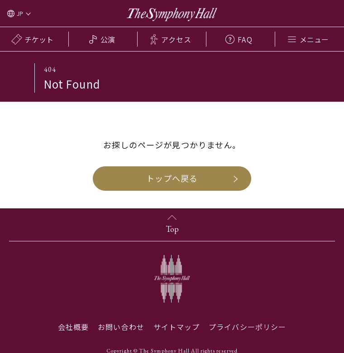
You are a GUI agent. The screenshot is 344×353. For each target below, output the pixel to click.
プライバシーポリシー (247, 326)
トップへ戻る (172, 178)
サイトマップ (176, 326)
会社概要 (73, 326)
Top (172, 229)
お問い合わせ (121, 326)
